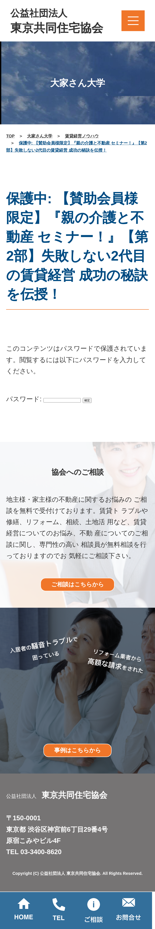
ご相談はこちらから (77, 584)
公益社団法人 (56, 21)
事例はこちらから (77, 750)
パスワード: (43, 399)
